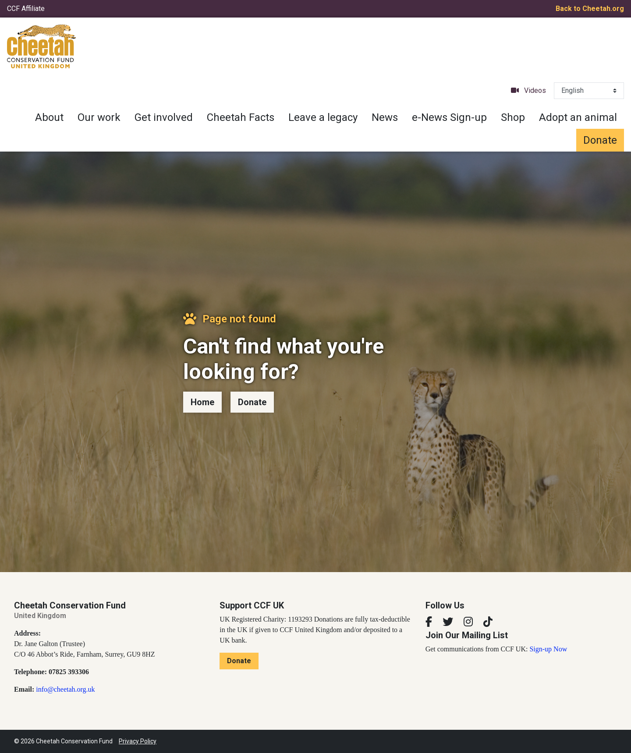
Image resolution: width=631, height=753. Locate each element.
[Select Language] (589, 90)
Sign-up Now (548, 649)
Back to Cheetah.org (590, 8)
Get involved (164, 117)
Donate (600, 140)
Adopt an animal (578, 117)
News (385, 117)
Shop (513, 117)
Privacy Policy (137, 741)
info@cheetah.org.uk (65, 689)
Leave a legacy (323, 117)
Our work (99, 117)
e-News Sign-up (449, 117)
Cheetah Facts (240, 117)
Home (202, 402)
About (49, 117)
